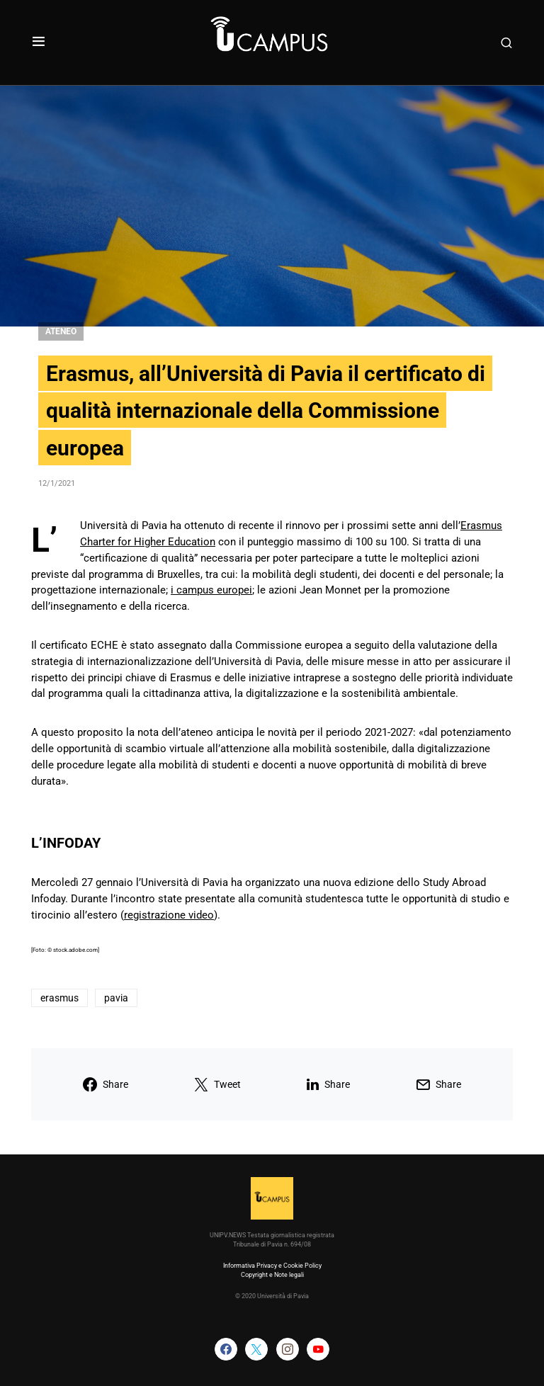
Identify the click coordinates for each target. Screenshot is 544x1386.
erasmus (59, 998)
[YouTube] (318, 1349)
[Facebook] (226, 1349)
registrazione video (169, 915)
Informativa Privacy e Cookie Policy (272, 1265)
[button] (38, 42)
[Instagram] (287, 1349)
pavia (116, 998)
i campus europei (211, 590)
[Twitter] (256, 1349)
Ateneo (60, 331)
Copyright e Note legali (272, 1274)
